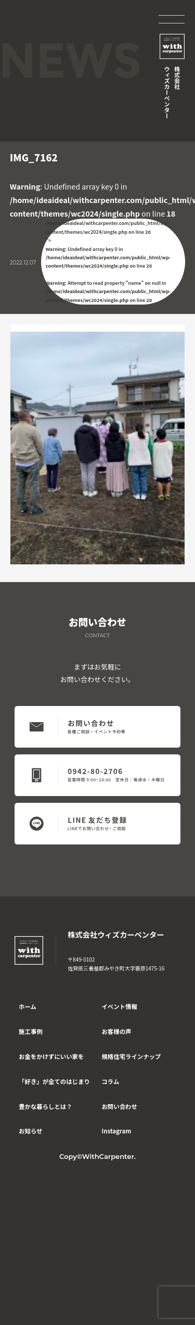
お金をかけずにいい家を (51, 1056)
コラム (110, 1081)
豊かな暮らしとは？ (45, 1106)
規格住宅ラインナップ (131, 1056)
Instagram (116, 1131)
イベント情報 (119, 1006)
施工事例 (31, 1031)
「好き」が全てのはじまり (54, 1081)
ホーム (27, 1006)
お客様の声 (116, 1031)
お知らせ (30, 1131)
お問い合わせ (119, 1106)
